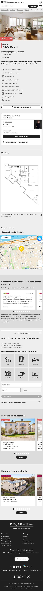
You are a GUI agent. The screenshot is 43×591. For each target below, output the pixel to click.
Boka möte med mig (21, 136)
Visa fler (21, 457)
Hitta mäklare (5, 539)
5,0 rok (27, 10)
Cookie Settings (28, 588)
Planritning (6, 57)
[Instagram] (23, 576)
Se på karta (7, 54)
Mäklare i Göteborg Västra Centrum (16, 142)
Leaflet (27, 268)
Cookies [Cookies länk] (36, 586)
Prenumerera (21, 559)
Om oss (25, 536)
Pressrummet (27, 541)
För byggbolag (6, 541)
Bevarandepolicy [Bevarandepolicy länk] (19, 586)
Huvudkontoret (6, 543)
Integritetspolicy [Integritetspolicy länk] (8, 586)
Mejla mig (7, 124)
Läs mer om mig (9, 126)
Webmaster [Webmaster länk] (14, 588)
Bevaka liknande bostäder (21, 107)
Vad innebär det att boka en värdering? (13, 402)
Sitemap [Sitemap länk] (20, 588)
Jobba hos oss (27, 543)
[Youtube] (19, 576)
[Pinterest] (28, 576)
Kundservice (5, 536)
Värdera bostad (6, 545)
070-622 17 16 (8, 122)
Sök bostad (4, 6)
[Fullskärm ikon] (40, 215)
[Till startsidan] (12, 2)
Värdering (33, 6)
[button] (40, 6)
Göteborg (12, 10)
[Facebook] (14, 576)
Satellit (6, 237)
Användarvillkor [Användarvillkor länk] (28, 586)
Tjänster (25, 539)
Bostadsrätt (20, 10)
